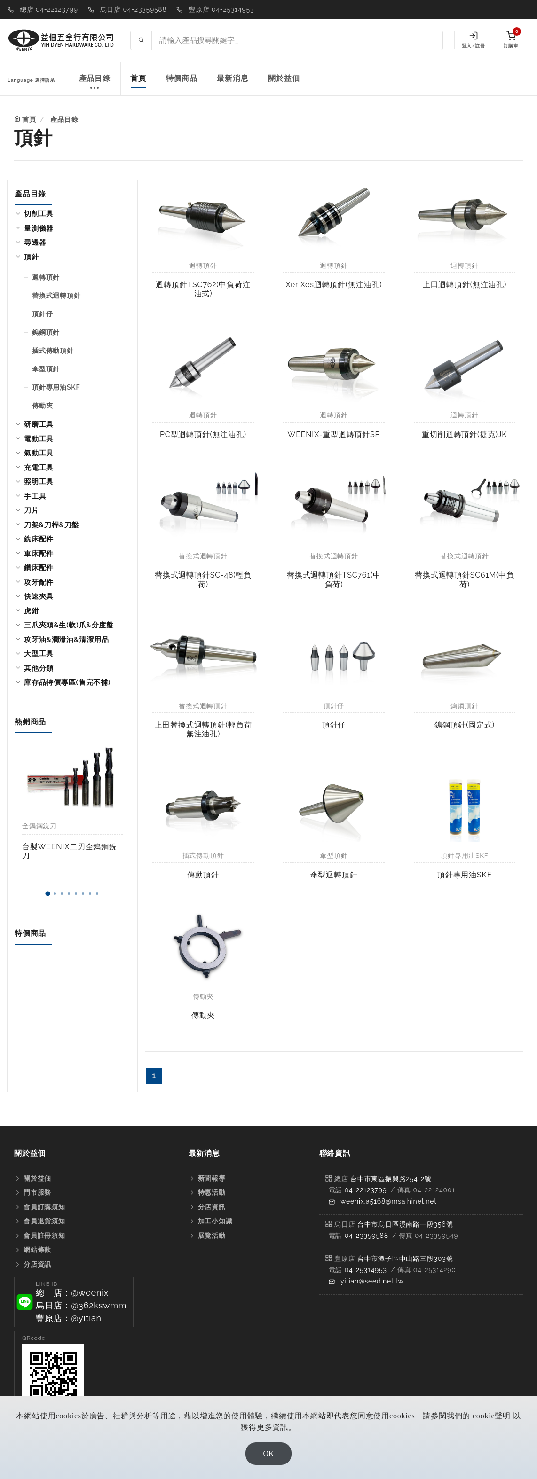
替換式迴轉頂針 (56, 295)
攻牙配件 (39, 582)
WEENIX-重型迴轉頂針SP (334, 434)
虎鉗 (31, 611)
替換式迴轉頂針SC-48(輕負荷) (203, 579)
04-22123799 (366, 1190)
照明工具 (39, 481)
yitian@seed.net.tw (372, 1281)
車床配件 (39, 553)
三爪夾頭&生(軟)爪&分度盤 (69, 625)
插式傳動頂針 (53, 350)
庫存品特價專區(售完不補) (67, 682)
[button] (48, 893)
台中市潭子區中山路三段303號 (405, 1258)
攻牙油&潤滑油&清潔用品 (66, 639)
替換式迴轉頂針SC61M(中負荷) (464, 579)
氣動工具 (39, 453)
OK (268, 1453)
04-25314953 (366, 1270)
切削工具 (39, 214)
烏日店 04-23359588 (133, 9)
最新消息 (232, 78)
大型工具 (39, 654)
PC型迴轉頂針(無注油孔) (203, 434)
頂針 (31, 257)
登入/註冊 (473, 39)
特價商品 (181, 78)
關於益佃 (284, 78)
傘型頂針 (46, 369)
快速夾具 (39, 596)
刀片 (31, 510)
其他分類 (39, 668)
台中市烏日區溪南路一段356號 (405, 1224)
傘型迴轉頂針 (334, 874)
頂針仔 (42, 314)
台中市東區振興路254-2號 (391, 1178)
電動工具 (39, 439)
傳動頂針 (203, 874)
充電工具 (39, 467)
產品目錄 (95, 83)
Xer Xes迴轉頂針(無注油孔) (334, 284)
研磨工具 (39, 424)
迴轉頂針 (46, 277)
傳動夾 (42, 405)
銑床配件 (39, 539)
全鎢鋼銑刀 (39, 825)
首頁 (138, 78)
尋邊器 (35, 242)
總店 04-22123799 (49, 9)
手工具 (35, 496)
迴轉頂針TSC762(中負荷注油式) (203, 289)
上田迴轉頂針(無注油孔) (464, 284)
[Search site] (297, 40)
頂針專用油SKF (56, 387)
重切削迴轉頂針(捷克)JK (464, 434)
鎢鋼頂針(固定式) (464, 724)
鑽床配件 (39, 567)
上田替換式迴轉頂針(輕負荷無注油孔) (203, 729)
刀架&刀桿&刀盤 (51, 525)
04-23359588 (366, 1235)
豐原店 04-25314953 (221, 9)
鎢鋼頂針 (46, 332)
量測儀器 (39, 228)
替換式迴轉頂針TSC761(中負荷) (334, 579)
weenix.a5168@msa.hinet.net (388, 1201)
